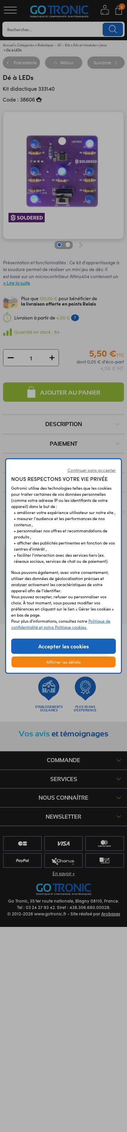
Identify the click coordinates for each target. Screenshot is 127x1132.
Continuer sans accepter (91, 470)
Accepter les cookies (63, 646)
